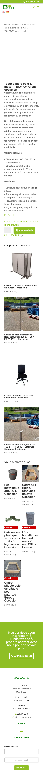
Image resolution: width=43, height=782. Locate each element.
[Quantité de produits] (7, 230)
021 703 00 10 (32, 1)
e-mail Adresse (11, 746)
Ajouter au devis (24, 230)
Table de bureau (28, 24)
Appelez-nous (23, 655)
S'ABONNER (21, 767)
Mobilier (15, 24)
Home (7, 24)
